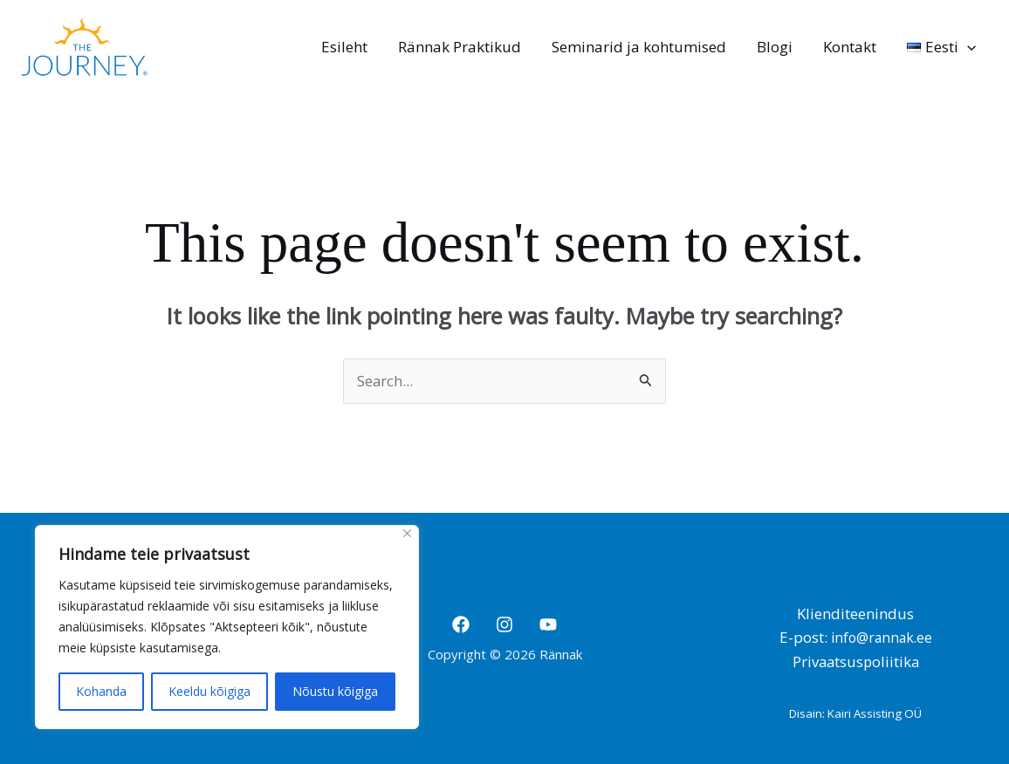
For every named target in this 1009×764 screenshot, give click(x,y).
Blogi (777, 47)
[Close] (407, 533)
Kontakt (851, 47)
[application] (968, 47)
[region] (227, 627)
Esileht (349, 47)
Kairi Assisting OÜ (874, 712)
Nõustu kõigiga (335, 691)
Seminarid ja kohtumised (642, 47)
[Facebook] (461, 623)
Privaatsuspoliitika (856, 661)
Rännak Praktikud (463, 47)
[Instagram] (504, 623)
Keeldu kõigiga (209, 691)
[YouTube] (548, 623)
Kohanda (101, 691)
